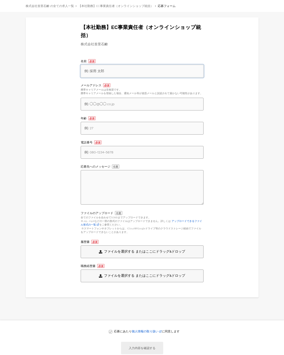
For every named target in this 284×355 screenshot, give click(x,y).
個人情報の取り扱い (145, 331)
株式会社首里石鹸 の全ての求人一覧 (50, 6)
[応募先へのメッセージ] (142, 187)
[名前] (142, 71)
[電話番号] (142, 152)
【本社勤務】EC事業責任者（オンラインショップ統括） (115, 6)
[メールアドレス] (142, 104)
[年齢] (142, 128)
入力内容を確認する (142, 348)
